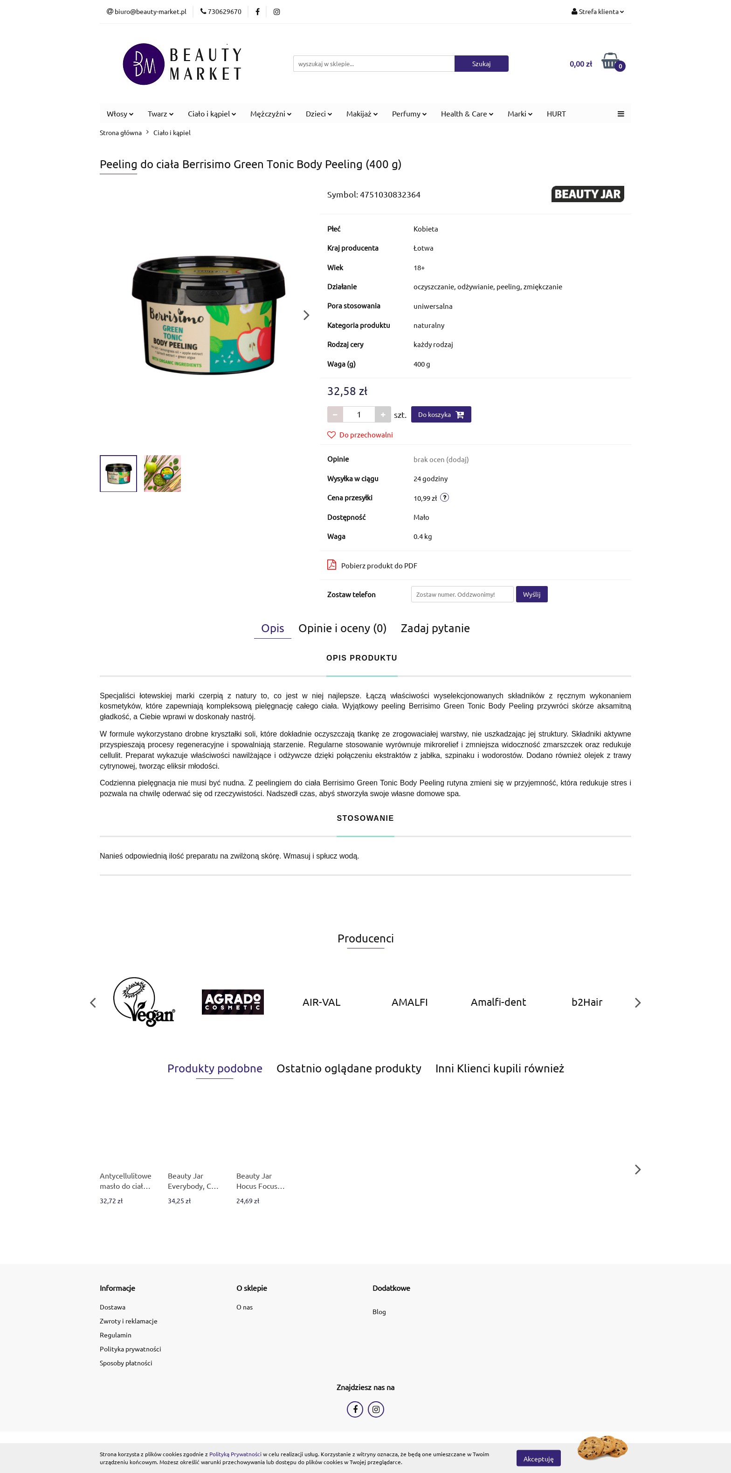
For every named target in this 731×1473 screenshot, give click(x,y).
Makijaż (362, 113)
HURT (556, 113)
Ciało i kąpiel (212, 113)
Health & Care (467, 113)
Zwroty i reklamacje (129, 1320)
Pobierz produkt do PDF (372, 564)
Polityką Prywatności (235, 1454)
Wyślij (532, 594)
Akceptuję (539, 1458)
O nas (244, 1307)
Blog (379, 1311)
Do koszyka (441, 414)
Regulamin (115, 1334)
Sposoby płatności (126, 1362)
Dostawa (112, 1307)
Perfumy (409, 113)
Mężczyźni (271, 113)
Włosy (120, 113)
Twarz (161, 113)
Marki (520, 113)
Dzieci (319, 113)
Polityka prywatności (130, 1348)
